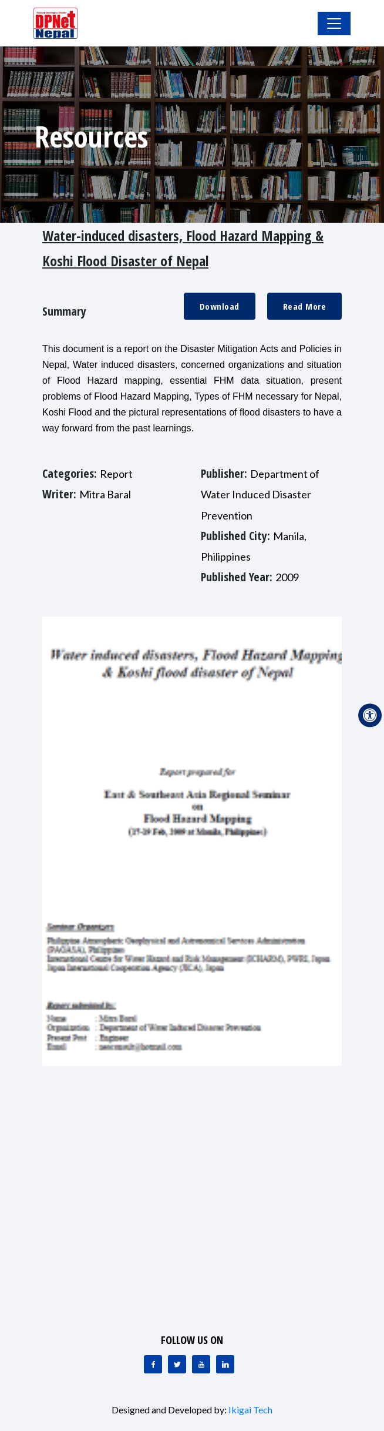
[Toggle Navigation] (334, 23)
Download (220, 306)
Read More (304, 306)
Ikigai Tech (250, 1409)
